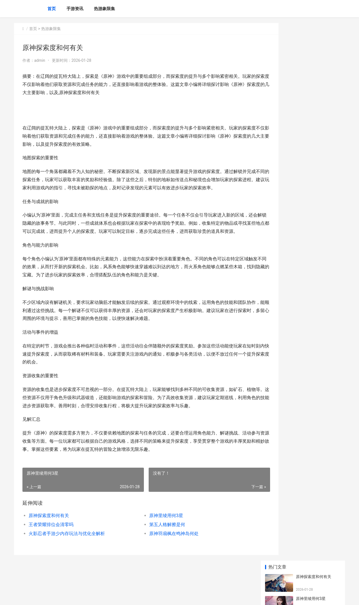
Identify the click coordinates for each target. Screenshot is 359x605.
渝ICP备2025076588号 (90, 596)
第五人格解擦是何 (155, 540)
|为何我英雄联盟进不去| (316, 211)
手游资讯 (74, 8)
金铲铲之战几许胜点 (313, 362)
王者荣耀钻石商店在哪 (315, 233)
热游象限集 (104, 8)
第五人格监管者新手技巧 (317, 189)
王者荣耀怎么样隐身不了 (317, 255)
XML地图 (115, 596)
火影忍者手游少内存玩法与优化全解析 (67, 549)
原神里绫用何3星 (154, 532)
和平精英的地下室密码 (315, 277)
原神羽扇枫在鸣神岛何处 (162, 549)
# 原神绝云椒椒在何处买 (317, 340)
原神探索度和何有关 (49, 532)
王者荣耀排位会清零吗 (51, 540)
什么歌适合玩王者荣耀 (315, 167)
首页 (51, 8)
